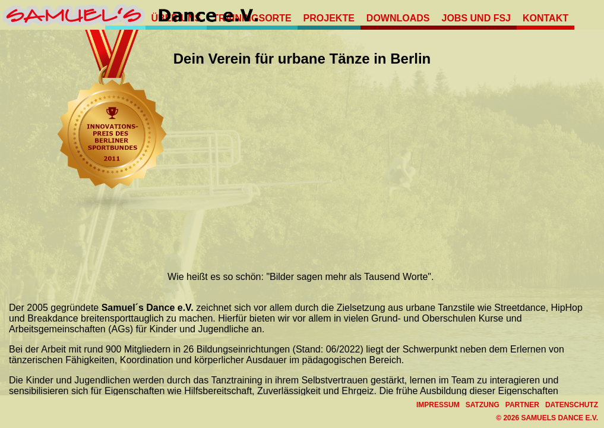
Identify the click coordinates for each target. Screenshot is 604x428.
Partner (522, 405)
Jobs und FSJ (476, 18)
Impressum (438, 405)
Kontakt (545, 18)
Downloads (398, 18)
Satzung (482, 405)
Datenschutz (571, 405)
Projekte (329, 18)
